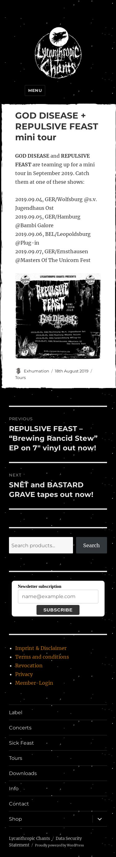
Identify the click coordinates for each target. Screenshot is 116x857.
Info (14, 789)
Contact (19, 804)
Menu (35, 90)
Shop (15, 819)
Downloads (23, 773)
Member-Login (34, 683)
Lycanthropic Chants (29, 838)
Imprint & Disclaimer (41, 648)
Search (91, 545)
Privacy (24, 674)
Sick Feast (21, 743)
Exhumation (36, 370)
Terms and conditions (42, 657)
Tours (20, 377)
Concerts (20, 728)
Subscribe (58, 609)
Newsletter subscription (40, 586)
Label (15, 712)
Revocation (29, 665)
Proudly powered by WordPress (59, 845)
